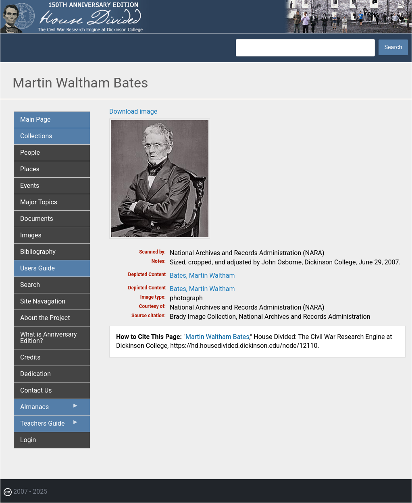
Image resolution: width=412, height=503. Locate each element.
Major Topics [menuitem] (38, 202)
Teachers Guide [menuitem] (49, 425)
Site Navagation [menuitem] (42, 301)
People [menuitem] (30, 152)
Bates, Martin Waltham (202, 275)
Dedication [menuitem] (35, 374)
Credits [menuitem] (30, 357)
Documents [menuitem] (36, 218)
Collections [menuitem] (36, 136)
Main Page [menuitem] (35, 119)
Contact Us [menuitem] (36, 390)
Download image (133, 111)
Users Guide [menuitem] (37, 268)
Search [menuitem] (30, 285)
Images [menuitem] (31, 235)
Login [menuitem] (28, 440)
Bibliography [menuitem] (38, 252)
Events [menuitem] (29, 185)
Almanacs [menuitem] (49, 408)
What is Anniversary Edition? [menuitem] (48, 337)
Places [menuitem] (30, 169)
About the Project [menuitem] (45, 318)
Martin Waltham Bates (217, 337)
